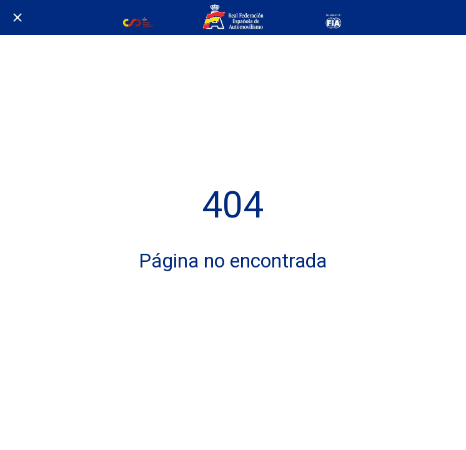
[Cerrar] (17, 17)
